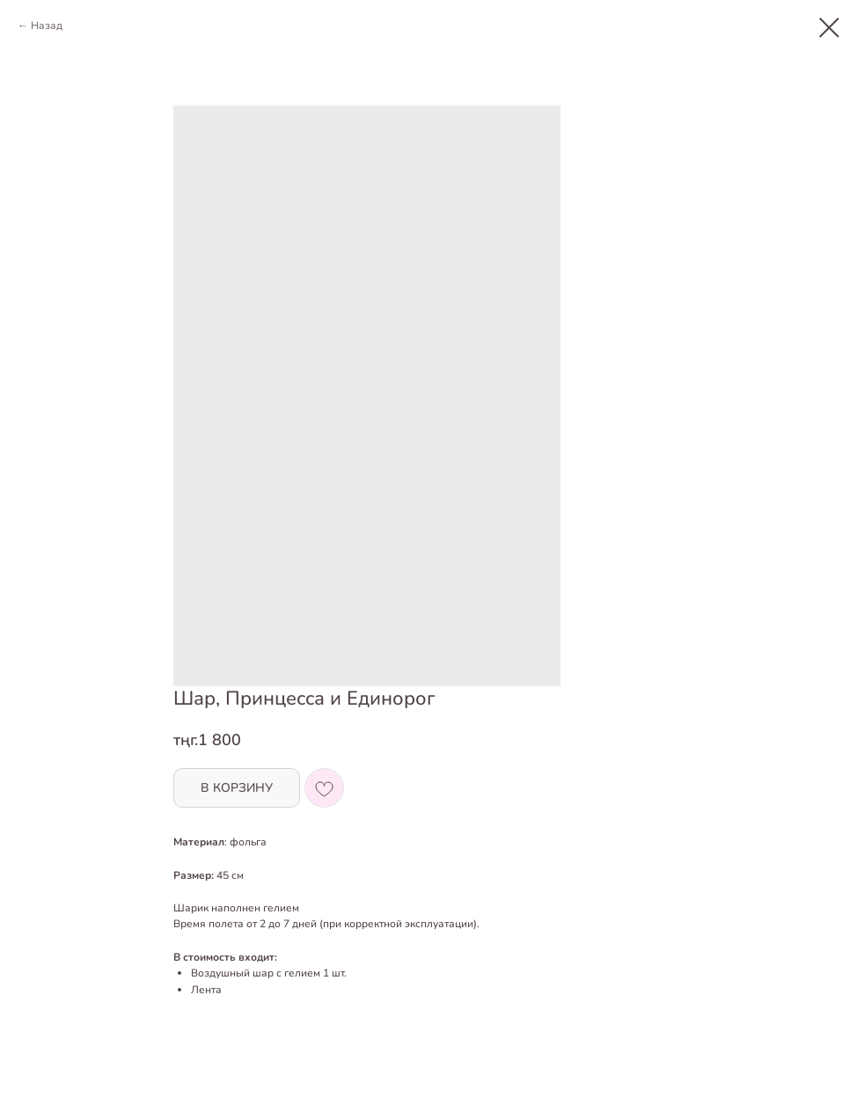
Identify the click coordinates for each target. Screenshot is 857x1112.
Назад (46, 25)
